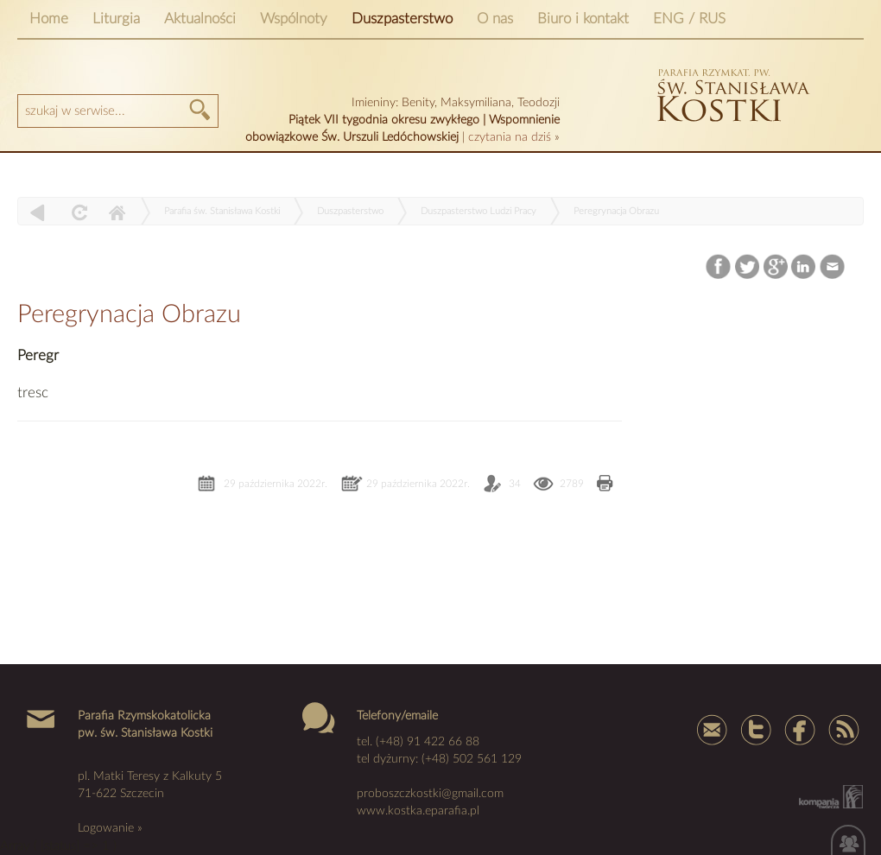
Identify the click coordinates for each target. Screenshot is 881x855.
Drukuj (605, 485)
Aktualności (200, 18)
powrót (37, 212)
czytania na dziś (510, 137)
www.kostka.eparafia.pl (418, 811)
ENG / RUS (689, 18)
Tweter (755, 728)
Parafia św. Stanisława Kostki (222, 211)
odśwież (77, 212)
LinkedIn (804, 267)
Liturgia (116, 18)
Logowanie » (110, 828)
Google (776, 267)
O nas (495, 18)
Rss (842, 728)
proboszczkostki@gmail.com (430, 794)
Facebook (720, 267)
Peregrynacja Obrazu (616, 211)
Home (48, 18)
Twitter (747, 267)
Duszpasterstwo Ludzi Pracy (478, 211)
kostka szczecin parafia (731, 92)
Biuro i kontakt (583, 18)
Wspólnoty (293, 18)
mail (712, 728)
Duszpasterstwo (402, 18)
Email (833, 267)
